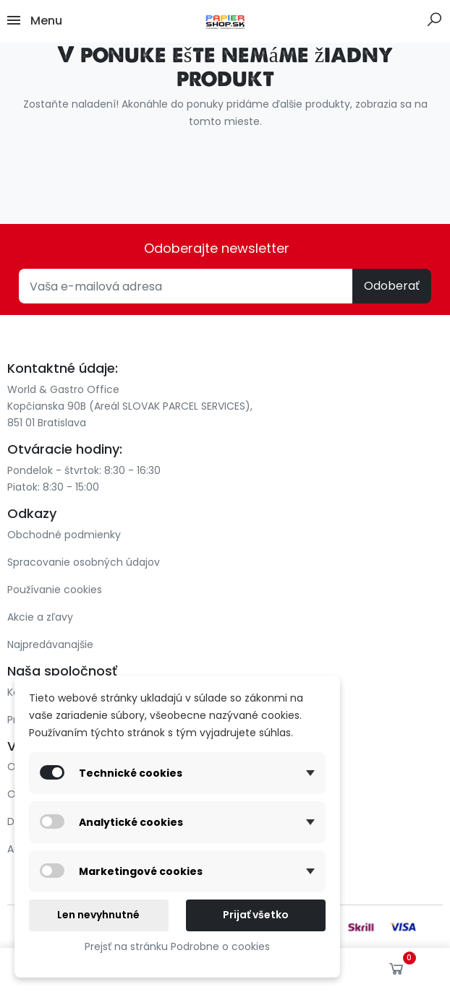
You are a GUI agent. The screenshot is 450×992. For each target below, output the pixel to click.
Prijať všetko (256, 914)
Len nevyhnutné (98, 914)
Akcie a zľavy (40, 617)
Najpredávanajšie (50, 644)
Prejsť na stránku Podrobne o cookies (177, 946)
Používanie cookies (54, 589)
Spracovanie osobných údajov (83, 562)
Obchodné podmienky (64, 534)
